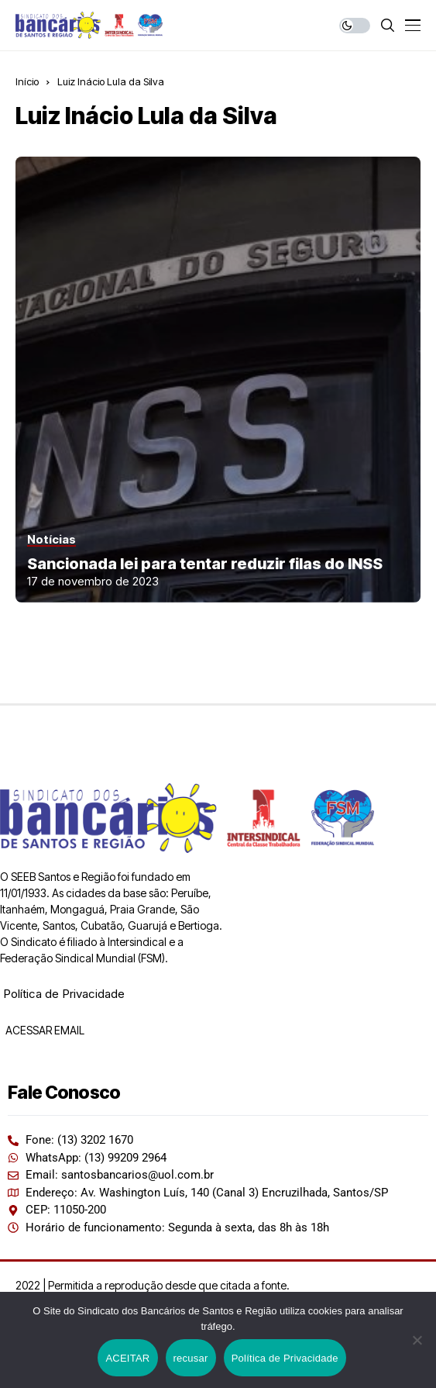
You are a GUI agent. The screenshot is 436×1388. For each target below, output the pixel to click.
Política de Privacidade (64, 993)
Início (27, 81)
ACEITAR (127, 1358)
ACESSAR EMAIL (43, 1030)
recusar (190, 1358)
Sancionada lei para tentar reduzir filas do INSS (205, 563)
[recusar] (416, 1340)
